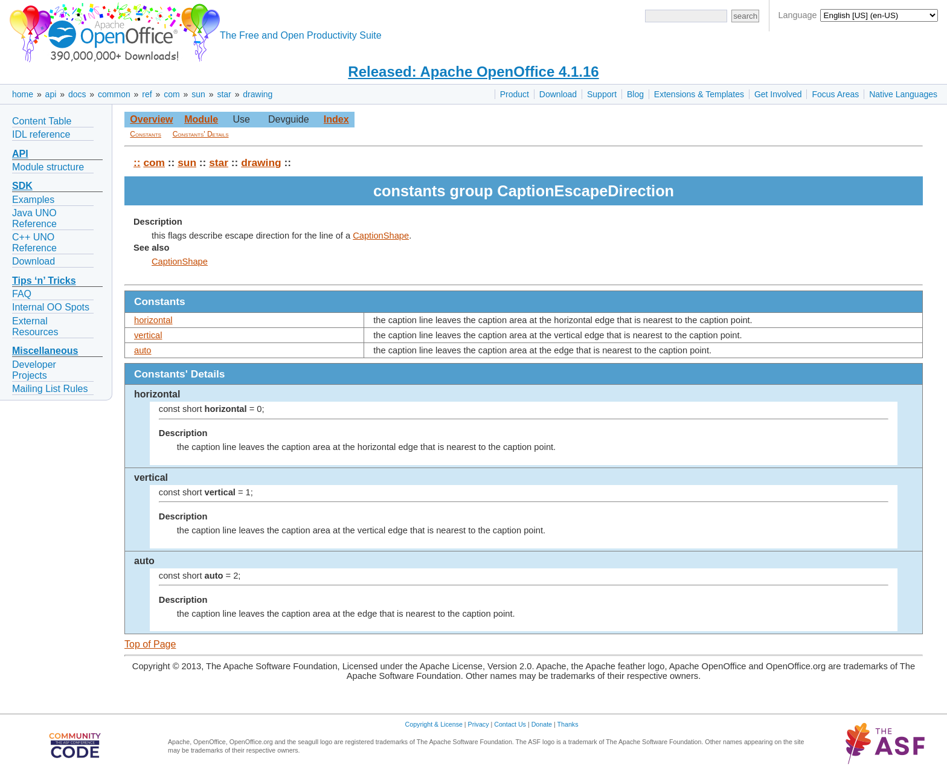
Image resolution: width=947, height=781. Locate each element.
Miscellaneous (45, 351)
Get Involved (778, 94)
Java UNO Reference (34, 218)
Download (558, 94)
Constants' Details (201, 134)
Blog (635, 94)
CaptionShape (381, 235)
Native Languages (903, 94)
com (171, 94)
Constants (145, 134)
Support (602, 94)
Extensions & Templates (699, 94)
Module (201, 119)
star (224, 94)
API (20, 154)
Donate (541, 724)
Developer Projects (34, 370)
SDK (22, 186)
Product (514, 94)
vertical (148, 335)
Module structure (48, 167)
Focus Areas (835, 94)
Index (336, 119)
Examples (33, 199)
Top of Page (150, 644)
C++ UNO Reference (34, 242)
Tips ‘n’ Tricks (44, 280)
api (51, 94)
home (22, 94)
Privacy (478, 724)
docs (77, 94)
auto (143, 350)
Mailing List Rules (50, 389)
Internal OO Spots (50, 307)
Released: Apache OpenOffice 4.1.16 (473, 71)
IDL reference (41, 134)
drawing (257, 94)
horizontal (153, 320)
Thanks (568, 724)
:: (137, 162)
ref (147, 94)
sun (198, 94)
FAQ (21, 294)
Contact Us (510, 724)
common (114, 94)
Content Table (41, 121)
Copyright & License (434, 724)
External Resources (35, 326)
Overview (151, 119)
